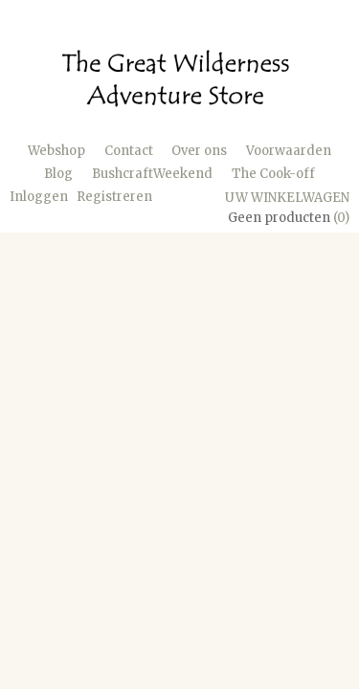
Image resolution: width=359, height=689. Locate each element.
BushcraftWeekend (152, 174)
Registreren (114, 197)
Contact (128, 151)
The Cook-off (273, 174)
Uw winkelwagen (287, 197)
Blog (58, 174)
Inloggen (39, 197)
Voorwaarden (288, 151)
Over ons (199, 151)
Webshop (56, 151)
